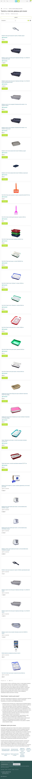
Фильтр (16, 12)
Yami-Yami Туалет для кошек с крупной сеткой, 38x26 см (13, 668)
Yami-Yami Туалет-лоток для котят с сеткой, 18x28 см (13, 322)
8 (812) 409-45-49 (6, 767)
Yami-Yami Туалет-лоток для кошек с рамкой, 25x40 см (13, 344)
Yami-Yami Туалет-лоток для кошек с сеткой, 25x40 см (13, 366)
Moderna (2, 9)
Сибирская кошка (14, 9)
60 (11, 676)
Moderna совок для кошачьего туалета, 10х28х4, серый (13, 31)
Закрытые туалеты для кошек (22, 745)
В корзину (5, 37)
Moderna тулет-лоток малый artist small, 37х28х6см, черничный (15, 168)
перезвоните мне (5, 768)
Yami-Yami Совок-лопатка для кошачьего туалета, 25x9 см (14, 212)
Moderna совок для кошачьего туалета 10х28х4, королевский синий (16, 565)
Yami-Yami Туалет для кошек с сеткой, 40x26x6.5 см (12, 256)
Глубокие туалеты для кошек (28, 745)
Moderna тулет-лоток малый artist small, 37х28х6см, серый (14, 146)
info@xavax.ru (4, 771)
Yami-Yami (7, 9)
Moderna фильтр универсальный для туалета (11, 648)
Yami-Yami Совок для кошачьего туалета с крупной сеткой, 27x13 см (16, 190)
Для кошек (6, 4)
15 (7, 676)
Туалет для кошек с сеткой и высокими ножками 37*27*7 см (14, 458)
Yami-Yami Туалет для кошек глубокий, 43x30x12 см (12, 234)
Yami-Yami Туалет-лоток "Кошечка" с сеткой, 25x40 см (13, 300)
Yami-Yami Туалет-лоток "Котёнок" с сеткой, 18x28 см (12, 278)
